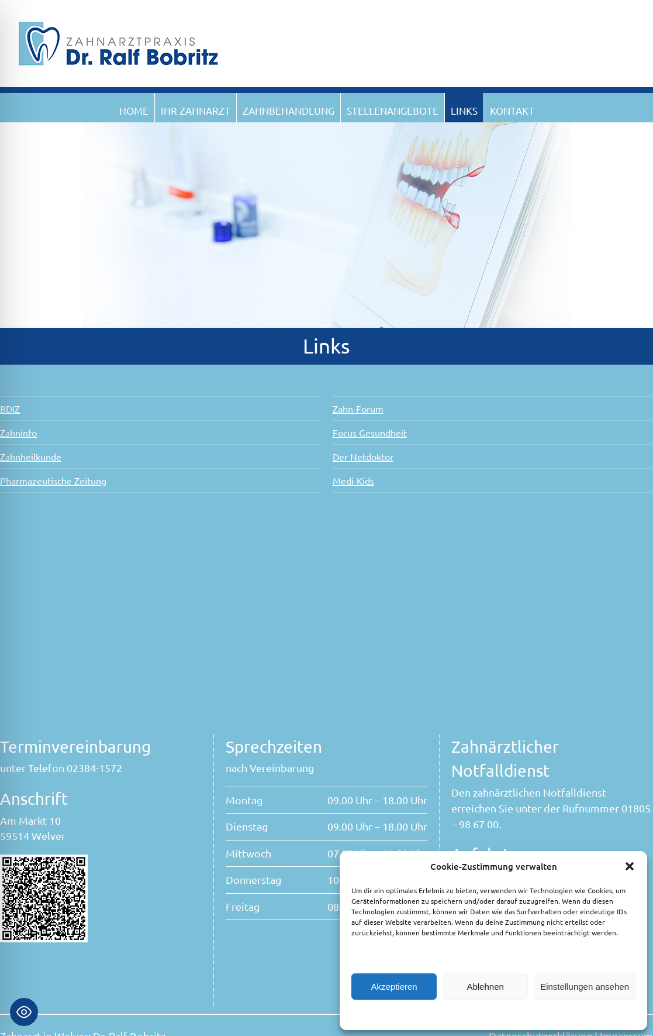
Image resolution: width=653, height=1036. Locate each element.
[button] (629, 866)
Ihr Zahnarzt (195, 110)
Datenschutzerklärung (504, 1014)
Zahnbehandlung (288, 110)
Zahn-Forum (360, 408)
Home (133, 110)
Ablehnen (485, 987)
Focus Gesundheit (372, 432)
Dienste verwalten (386, 955)
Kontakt (512, 110)
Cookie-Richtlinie (434, 1014)
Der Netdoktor (365, 456)
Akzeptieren (394, 987)
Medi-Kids (355, 480)
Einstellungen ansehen (584, 987)
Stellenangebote (392, 110)
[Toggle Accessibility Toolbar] (24, 1012)
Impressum (562, 1014)
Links (464, 110)
